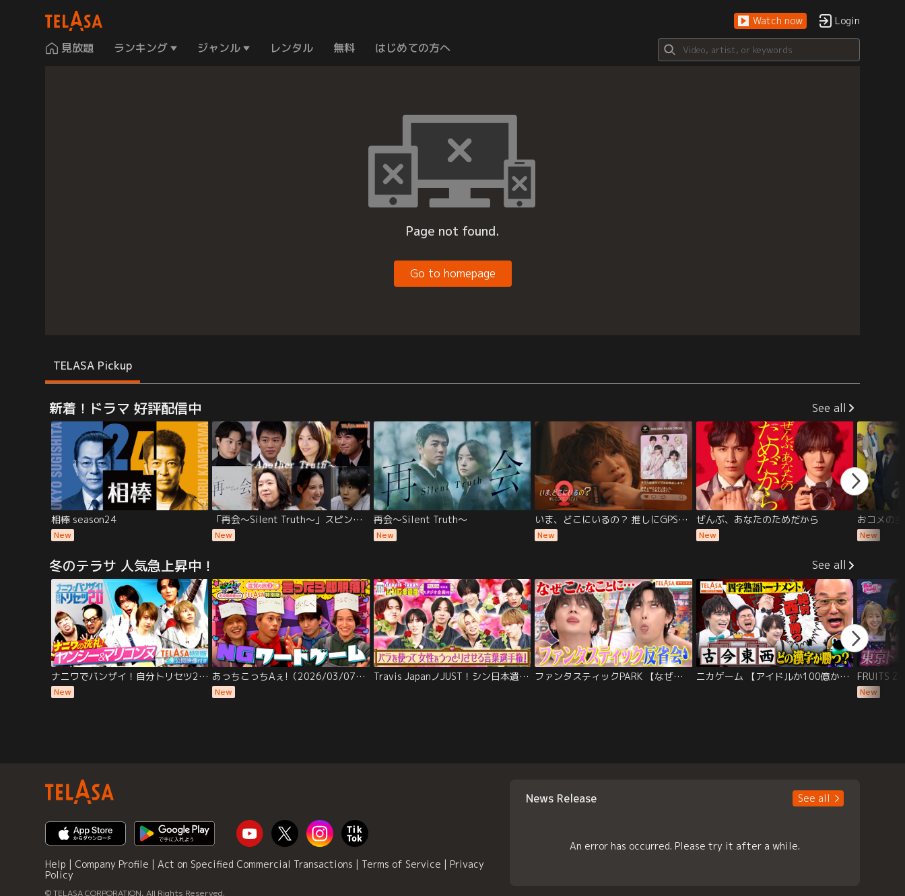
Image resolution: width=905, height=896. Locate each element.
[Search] (759, 49)
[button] (770, 21)
